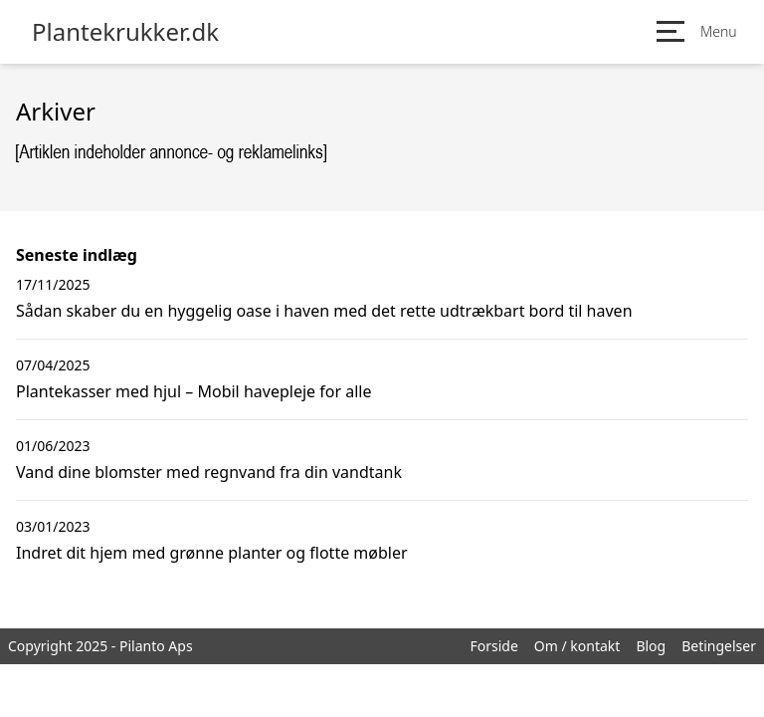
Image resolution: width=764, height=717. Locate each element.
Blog (651, 645)
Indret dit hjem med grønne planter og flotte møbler (212, 553)
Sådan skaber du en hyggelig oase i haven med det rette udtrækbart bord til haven (324, 311)
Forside (493, 645)
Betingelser (718, 645)
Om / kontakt (577, 645)
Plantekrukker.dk (125, 32)
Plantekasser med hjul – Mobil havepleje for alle (193, 391)
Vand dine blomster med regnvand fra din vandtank (209, 472)
